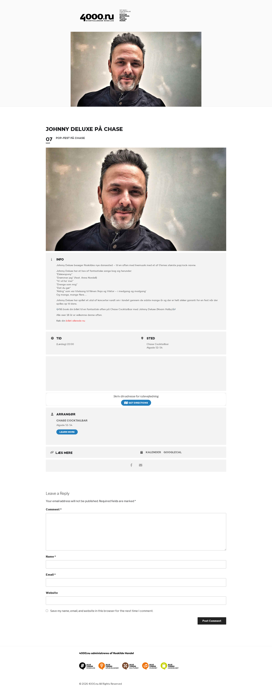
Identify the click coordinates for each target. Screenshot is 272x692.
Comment (54, 509)
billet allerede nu (75, 320)
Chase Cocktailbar (71, 420)
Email (51, 574)
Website (52, 593)
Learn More (67, 431)
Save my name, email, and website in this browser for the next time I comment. (101, 611)
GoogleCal (173, 452)
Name (51, 556)
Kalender (153, 452)
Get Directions (136, 402)
